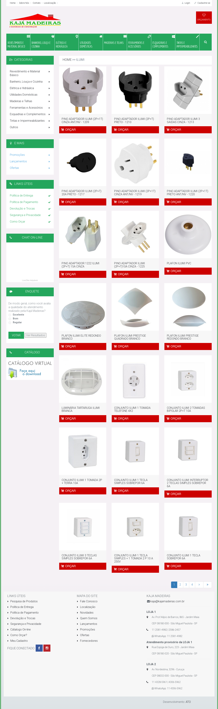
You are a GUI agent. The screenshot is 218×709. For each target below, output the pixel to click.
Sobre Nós (24, 3)
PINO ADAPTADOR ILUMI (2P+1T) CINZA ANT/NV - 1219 (134, 192)
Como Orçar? (17, 635)
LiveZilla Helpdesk (30, 280)
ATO (188, 702)
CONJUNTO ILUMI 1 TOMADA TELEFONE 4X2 (132, 409)
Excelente (18, 314)
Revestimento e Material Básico (30, 73)
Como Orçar (30, 222)
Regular (17, 322)
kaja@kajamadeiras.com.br (167, 601)
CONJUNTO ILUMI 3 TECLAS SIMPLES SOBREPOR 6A (79, 557)
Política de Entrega (30, 196)
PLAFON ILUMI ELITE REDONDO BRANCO (81, 337)
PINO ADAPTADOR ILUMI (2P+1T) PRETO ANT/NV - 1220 (187, 192)
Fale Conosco (87, 601)
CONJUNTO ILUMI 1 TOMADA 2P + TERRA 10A (82, 481)
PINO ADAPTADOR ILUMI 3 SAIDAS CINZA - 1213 (183, 120)
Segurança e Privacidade (30, 215)
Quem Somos (87, 618)
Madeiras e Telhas (30, 101)
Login (185, 3)
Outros (30, 127)
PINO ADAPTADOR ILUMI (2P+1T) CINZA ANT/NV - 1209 (82, 120)
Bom (15, 318)
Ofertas (30, 168)
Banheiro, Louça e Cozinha (30, 82)
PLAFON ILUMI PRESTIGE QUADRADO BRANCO (130, 337)
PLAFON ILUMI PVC (179, 263)
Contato (36, 3)
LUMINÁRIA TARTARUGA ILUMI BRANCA (81, 409)
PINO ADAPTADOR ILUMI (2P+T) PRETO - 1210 (134, 120)
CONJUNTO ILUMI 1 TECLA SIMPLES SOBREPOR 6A (131, 481)
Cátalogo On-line (19, 629)
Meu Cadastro (17, 640)
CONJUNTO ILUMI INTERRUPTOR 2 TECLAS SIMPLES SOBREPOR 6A (187, 483)
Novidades (85, 612)
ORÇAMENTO (204, 17)
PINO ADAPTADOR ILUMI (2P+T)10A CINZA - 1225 (129, 265)
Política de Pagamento (30, 202)
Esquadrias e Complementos (30, 114)
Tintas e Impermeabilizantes (30, 121)
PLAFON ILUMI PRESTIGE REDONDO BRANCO (183, 337)
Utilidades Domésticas (30, 95)
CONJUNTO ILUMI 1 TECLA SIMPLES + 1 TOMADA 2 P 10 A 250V (133, 558)
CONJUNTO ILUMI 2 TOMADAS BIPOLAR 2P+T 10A (186, 409)
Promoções (30, 155)
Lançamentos (30, 162)
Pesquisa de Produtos (22, 601)
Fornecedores (87, 640)
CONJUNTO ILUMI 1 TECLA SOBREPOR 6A (183, 557)
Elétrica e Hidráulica (30, 88)
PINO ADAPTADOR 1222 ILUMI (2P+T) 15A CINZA (80, 265)
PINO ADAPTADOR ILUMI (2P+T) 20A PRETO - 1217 (81, 192)
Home (12, 3)
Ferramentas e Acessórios (30, 108)
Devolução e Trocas (30, 209)
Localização (50, 3)
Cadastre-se (202, 3)
